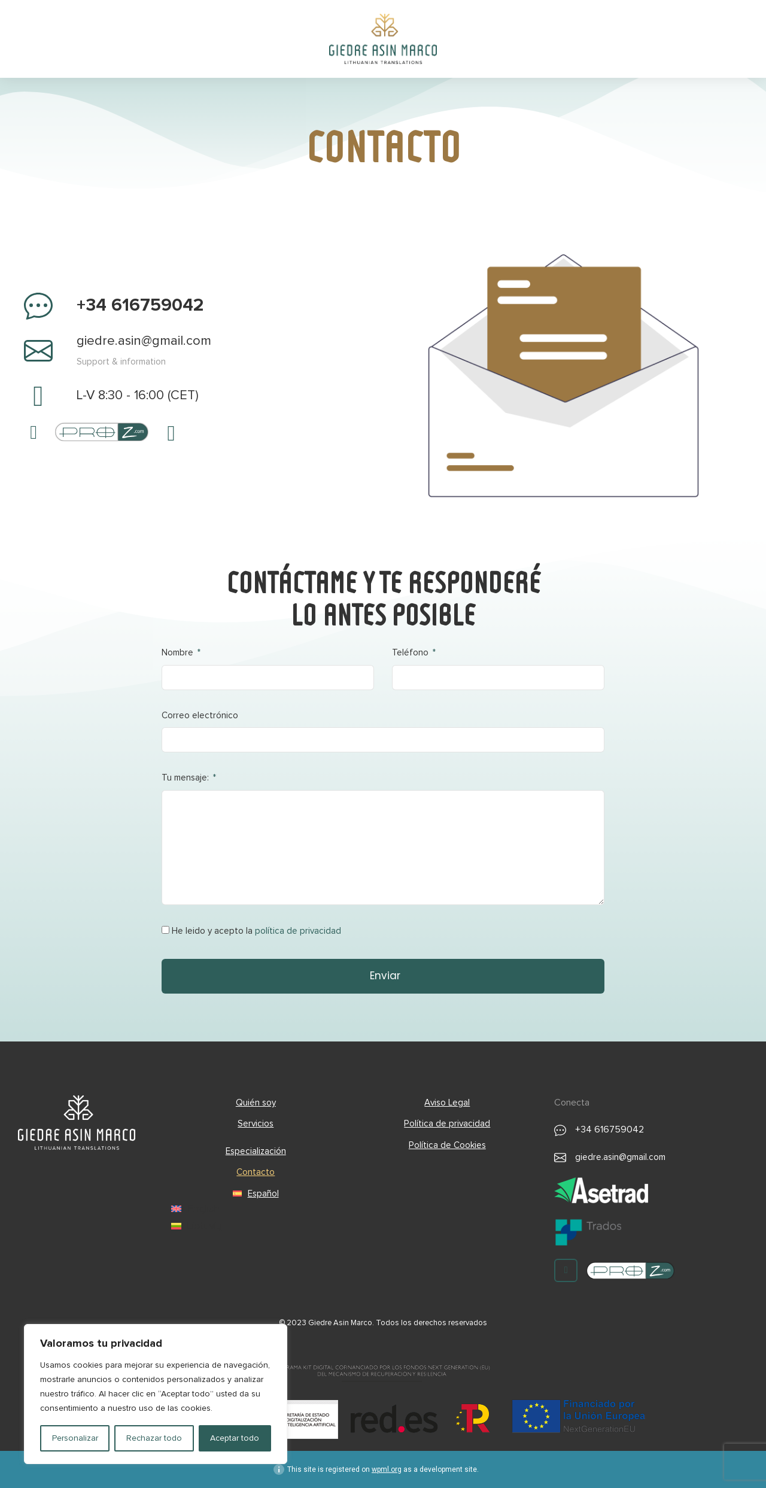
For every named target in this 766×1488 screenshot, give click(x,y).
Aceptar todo (234, 1438)
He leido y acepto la (256, 931)
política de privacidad (298, 931)
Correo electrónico (200, 715)
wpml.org (387, 1469)
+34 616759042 (140, 305)
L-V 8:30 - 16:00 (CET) (138, 395)
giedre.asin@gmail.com (144, 341)
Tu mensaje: (186, 777)
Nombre (179, 652)
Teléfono (411, 652)
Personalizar (75, 1438)
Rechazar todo (154, 1438)
